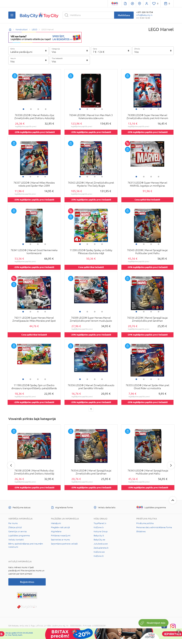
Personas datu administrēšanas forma (154, 527)
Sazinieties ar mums (60, 539)
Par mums (13, 523)
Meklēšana (124, 15)
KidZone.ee (99, 552)
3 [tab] (38, 109)
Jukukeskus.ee (101, 544)
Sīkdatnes (141, 531)
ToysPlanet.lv (100, 523)
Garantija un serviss (17, 531)
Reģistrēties (27, 581)
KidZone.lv (99, 527)
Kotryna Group (101, 531)
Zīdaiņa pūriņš (15, 527)
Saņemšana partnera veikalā (64, 544)
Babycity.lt (99, 535)
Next (171, 465)
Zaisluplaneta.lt (101, 548)
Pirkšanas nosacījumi (60, 535)
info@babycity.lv (144, 15)
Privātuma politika (145, 523)
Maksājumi (56, 523)
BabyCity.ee (99, 539)
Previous (11, 465)
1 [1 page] (91, 409)
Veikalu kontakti (16, 539)
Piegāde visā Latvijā (60, 527)
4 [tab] (45, 109)
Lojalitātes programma (19, 535)
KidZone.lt (99, 556)
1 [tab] (23, 109)
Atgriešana (56, 531)
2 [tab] (31, 109)
